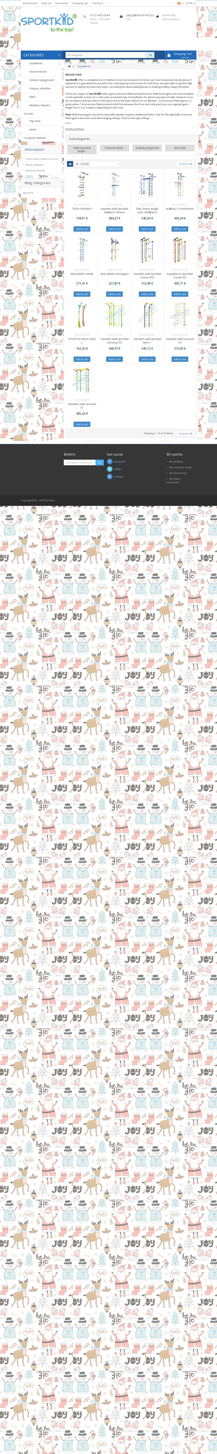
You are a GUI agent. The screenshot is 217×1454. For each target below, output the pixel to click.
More (68, 123)
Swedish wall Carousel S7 (82, 405)
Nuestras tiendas (35, 170)
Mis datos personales (173, 480)
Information (34, 149)
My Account (61, 3)
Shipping (169, 15)
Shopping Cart (80, 3)
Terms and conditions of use (42, 159)
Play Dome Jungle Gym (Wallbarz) (147, 210)
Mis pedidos (176, 461)
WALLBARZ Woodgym (114, 274)
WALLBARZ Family (81, 274)
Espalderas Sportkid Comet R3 (180, 275)
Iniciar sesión (30, 3)
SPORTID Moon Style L (82, 340)
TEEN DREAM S (82, 208)
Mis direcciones (178, 473)
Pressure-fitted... (114, 148)
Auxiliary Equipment (147, 148)
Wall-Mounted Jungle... (81, 149)
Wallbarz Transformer (180, 208)
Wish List (46, 3)
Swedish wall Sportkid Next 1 (147, 340)
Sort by (85, 164)
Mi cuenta (174, 454)
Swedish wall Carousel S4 (180, 340)
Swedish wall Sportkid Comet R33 (147, 275)
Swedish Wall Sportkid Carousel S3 (115, 340)
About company (34, 164)
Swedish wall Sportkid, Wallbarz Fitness (114, 210)
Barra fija (179, 148)
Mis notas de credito (180, 467)
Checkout (97, 3)
